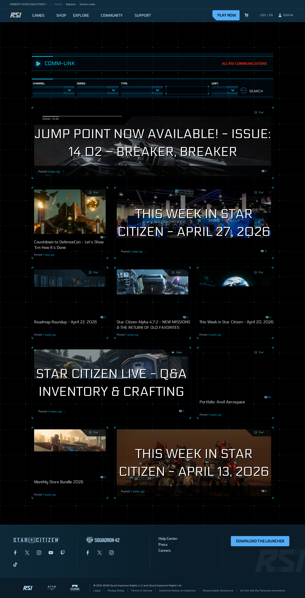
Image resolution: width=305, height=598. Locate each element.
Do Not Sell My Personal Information (262, 590)
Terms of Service (141, 590)
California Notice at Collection (177, 590)
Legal (97, 590)
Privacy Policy (116, 590)
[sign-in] (285, 15)
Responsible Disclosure (218, 590)
